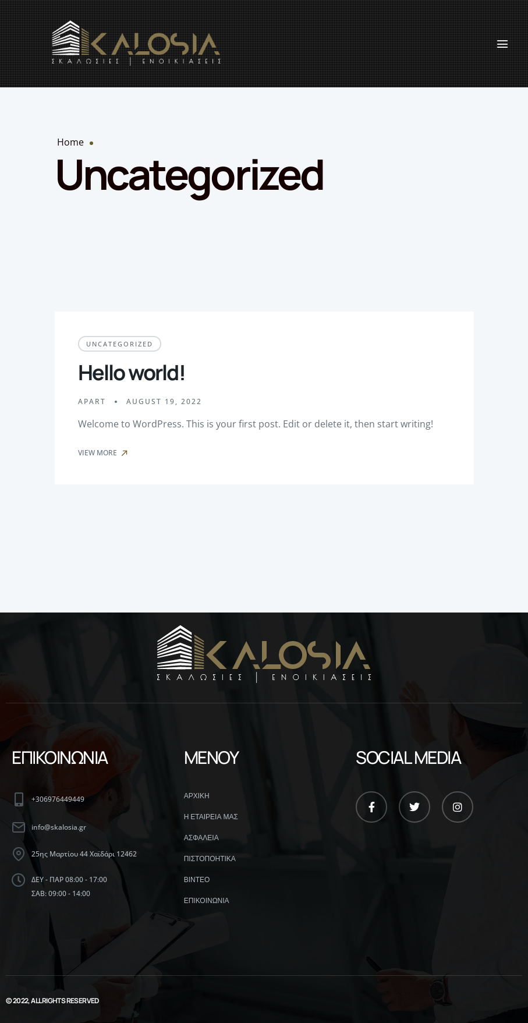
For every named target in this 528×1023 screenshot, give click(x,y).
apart (92, 401)
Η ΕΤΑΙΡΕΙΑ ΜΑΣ (211, 817)
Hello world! (131, 372)
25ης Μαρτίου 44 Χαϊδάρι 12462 (84, 854)
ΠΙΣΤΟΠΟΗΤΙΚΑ (210, 859)
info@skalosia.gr (58, 827)
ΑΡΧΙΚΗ (197, 796)
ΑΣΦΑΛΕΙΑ (201, 838)
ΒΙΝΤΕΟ (197, 880)
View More (103, 453)
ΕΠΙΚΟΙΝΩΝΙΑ (206, 901)
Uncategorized (119, 343)
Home (70, 142)
